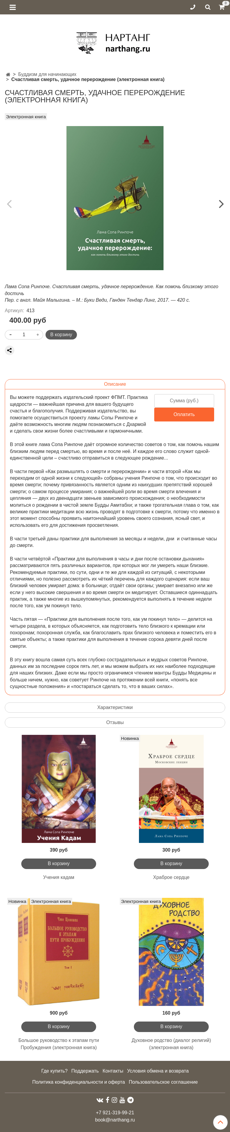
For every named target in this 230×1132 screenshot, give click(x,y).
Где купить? (54, 1070)
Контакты (113, 1070)
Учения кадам (58, 877)
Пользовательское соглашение (163, 1082)
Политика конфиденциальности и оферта (78, 1082)
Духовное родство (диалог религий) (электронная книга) (171, 1044)
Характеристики (115, 707)
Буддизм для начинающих (47, 74)
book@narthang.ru (115, 1119)
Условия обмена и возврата (158, 1070)
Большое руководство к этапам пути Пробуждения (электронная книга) (58, 1044)
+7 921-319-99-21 (115, 1112)
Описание (115, 384)
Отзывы (115, 722)
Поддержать (85, 1070)
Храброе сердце (171, 877)
